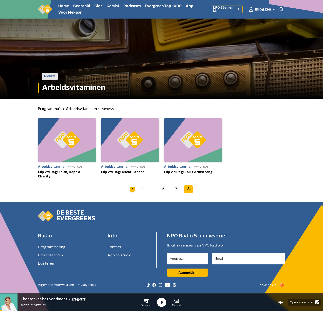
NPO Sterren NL (226, 9)
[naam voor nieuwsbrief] (187, 258)
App (189, 6)
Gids (98, 6)
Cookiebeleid (266, 285)
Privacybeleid (86, 284)
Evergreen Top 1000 (163, 6)
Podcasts (132, 6)
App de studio (119, 255)
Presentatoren (50, 255)
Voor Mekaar (70, 12)
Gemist (112, 6)
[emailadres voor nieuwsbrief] (248, 258)
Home (63, 6)
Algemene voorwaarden (56, 284)
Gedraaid (81, 6)
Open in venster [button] (304, 302)
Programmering (51, 247)
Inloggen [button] (262, 9)
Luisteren (46, 263)
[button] (146, 302)
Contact (114, 247)
